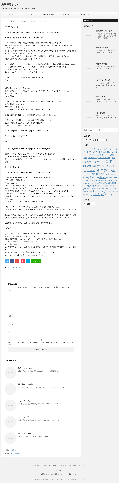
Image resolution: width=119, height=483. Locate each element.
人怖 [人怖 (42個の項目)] (100, 161)
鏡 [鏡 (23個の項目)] (91, 195)
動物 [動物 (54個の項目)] (106, 166)
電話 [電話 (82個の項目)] (99, 194)
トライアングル (24, 401)
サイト (10, 332)
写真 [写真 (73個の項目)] (96, 166)
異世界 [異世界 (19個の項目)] (90, 186)
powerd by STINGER (78, 479)
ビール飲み (15, 453)
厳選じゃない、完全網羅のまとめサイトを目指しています (59, 474)
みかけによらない (25, 368)
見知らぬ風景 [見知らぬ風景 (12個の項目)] (107, 189)
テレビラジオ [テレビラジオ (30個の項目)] (103, 152)
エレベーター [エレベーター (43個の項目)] (109, 149)
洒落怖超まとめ (10, 4)
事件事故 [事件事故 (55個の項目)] (104, 157)
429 (6, 149)
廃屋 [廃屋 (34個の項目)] (93, 180)
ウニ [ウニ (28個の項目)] (97, 149)
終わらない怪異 (102, 47)
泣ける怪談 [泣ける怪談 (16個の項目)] (93, 183)
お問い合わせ (67, 14)
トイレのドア (23, 417)
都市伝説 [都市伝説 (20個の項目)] (113, 192)
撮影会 (13, 450)
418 (6, 32)
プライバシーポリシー (86, 14)
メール (10, 324)
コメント (12, 291)
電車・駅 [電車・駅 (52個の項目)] (111, 194)
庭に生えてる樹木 (25, 433)
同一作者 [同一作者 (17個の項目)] (91, 171)
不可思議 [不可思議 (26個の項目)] (93, 158)
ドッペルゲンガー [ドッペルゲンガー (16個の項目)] (94, 155)
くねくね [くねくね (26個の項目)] (88, 149)
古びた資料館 (101, 64)
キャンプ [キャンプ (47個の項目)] (89, 151)
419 (6, 131)
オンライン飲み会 (103, 80)
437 (6, 172)
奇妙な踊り (100, 96)
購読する (88, 21)
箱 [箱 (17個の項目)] (99, 189)
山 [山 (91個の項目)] (103, 177)
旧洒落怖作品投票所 (48, 14)
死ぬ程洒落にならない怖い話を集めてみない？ (73, 465)
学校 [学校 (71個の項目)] (94, 177)
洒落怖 (11, 14)
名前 (9, 316)
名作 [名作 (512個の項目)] (104, 170)
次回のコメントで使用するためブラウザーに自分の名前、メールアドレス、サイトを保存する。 (40, 344)
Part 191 (11, 267)
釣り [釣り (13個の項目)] (85, 195)
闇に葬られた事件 (25, 384)
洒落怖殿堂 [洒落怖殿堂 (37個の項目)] (105, 183)
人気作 (30, 14)
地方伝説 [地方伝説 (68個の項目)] (103, 174)
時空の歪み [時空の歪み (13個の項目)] (102, 180)
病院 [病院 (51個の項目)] (99, 185)
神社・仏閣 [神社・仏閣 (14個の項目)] (91, 189)
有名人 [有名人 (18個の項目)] (112, 180)
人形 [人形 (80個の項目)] (91, 161)
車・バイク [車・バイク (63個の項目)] (100, 191)
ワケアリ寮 (100, 113)
